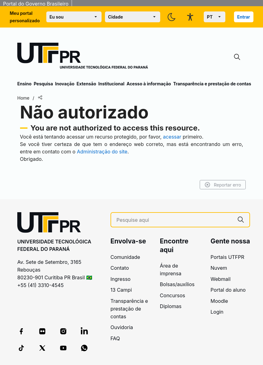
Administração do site (102, 151)
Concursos (172, 295)
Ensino (24, 83)
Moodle (219, 301)
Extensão (86, 83)
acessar (172, 137)
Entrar (243, 16)
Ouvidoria (122, 327)
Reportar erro (222, 185)
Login (217, 312)
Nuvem (219, 268)
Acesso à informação (149, 83)
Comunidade (125, 257)
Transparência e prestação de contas (212, 83)
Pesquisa (43, 83)
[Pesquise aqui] (174, 220)
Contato (120, 268)
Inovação (64, 83)
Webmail (221, 279)
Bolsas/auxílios (177, 284)
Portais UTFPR (227, 257)
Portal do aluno (228, 290)
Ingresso (121, 279)
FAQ (115, 338)
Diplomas (171, 306)
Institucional (111, 83)
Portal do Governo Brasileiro (36, 4)
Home (23, 98)
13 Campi (121, 290)
